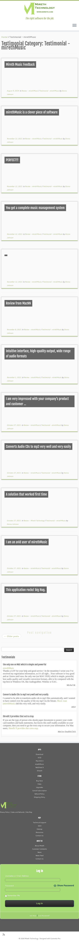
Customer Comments (39, 849)
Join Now (33, 916)
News (40, 852)
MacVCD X (39, 761)
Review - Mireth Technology (34, 520)
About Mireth (39, 846)
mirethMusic (8, 668)
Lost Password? (44, 916)
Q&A (39, 826)
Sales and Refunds (17, 812)
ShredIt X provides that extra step (23, 728)
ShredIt (39, 771)
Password (9, 885)
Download (39, 754)
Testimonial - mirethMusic (49, 91)
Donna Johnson (13, 524)
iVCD (39, 758)
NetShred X (40, 767)
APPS (39, 750)
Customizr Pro (55, 938)
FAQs (39, 784)
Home (4, 36)
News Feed (39, 855)
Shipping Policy (39, 797)
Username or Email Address (17, 875)
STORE (39, 776)
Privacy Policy (5, 812)
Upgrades (39, 787)
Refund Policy (39, 794)
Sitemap (39, 829)
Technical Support (39, 822)
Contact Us (39, 836)
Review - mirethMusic (30, 91)
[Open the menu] (74, 25)
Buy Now (39, 781)
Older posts (11, 636)
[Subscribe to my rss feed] (5, 934)
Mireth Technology (31, 938)
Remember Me (12, 895)
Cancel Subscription (39, 791)
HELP (39, 818)
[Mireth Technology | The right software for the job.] (39, 9)
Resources (39, 832)
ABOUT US (39, 841)
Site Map (29, 812)
